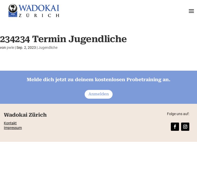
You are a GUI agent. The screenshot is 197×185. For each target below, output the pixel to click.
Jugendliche (47, 47)
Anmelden (98, 94)
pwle (10, 47)
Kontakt (10, 123)
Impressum (13, 128)
